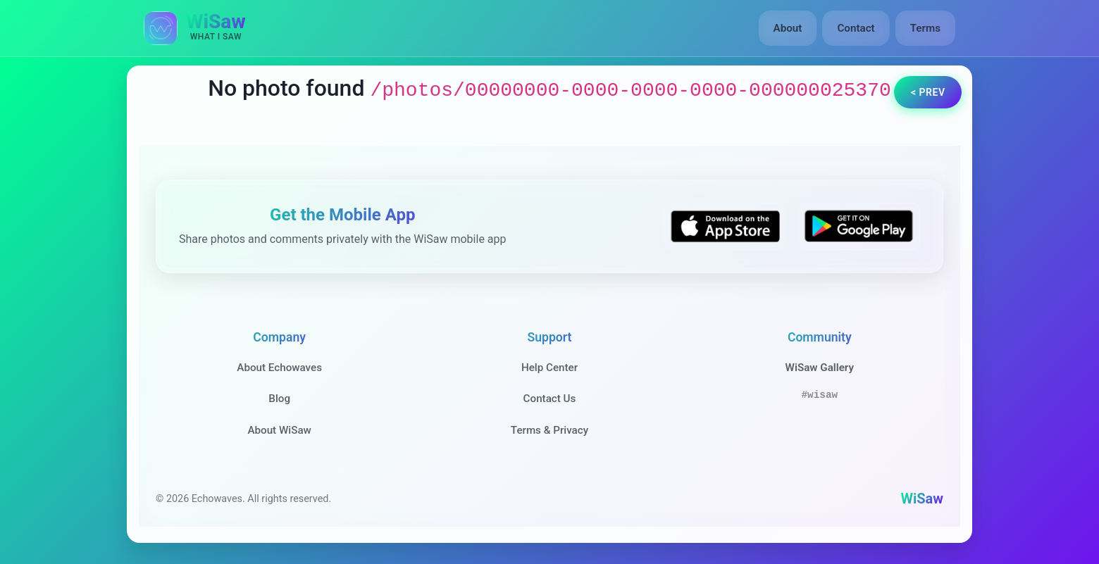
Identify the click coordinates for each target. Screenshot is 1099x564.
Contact (855, 28)
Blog (279, 398)
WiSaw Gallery (820, 367)
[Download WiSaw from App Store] (725, 226)
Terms (925, 28)
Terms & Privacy (549, 430)
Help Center (549, 367)
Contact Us (549, 398)
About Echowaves (279, 367)
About (788, 28)
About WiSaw (279, 430)
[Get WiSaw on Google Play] (858, 226)
